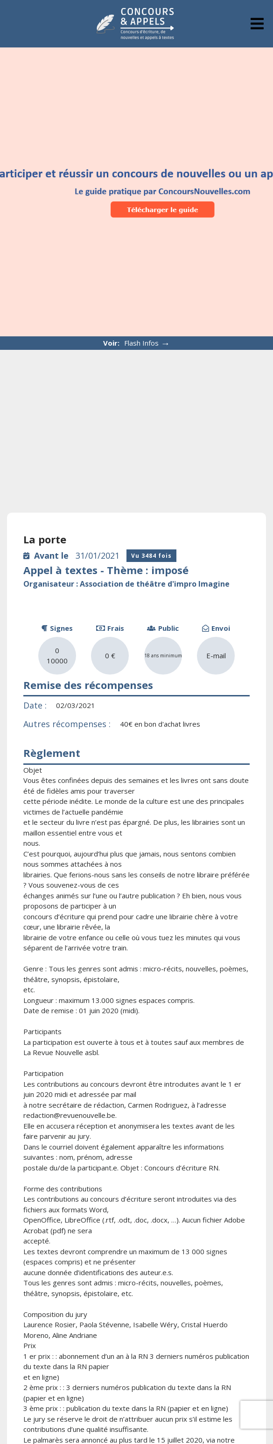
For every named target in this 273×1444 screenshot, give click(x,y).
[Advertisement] (136, 419)
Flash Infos (147, 343)
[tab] (257, 23)
